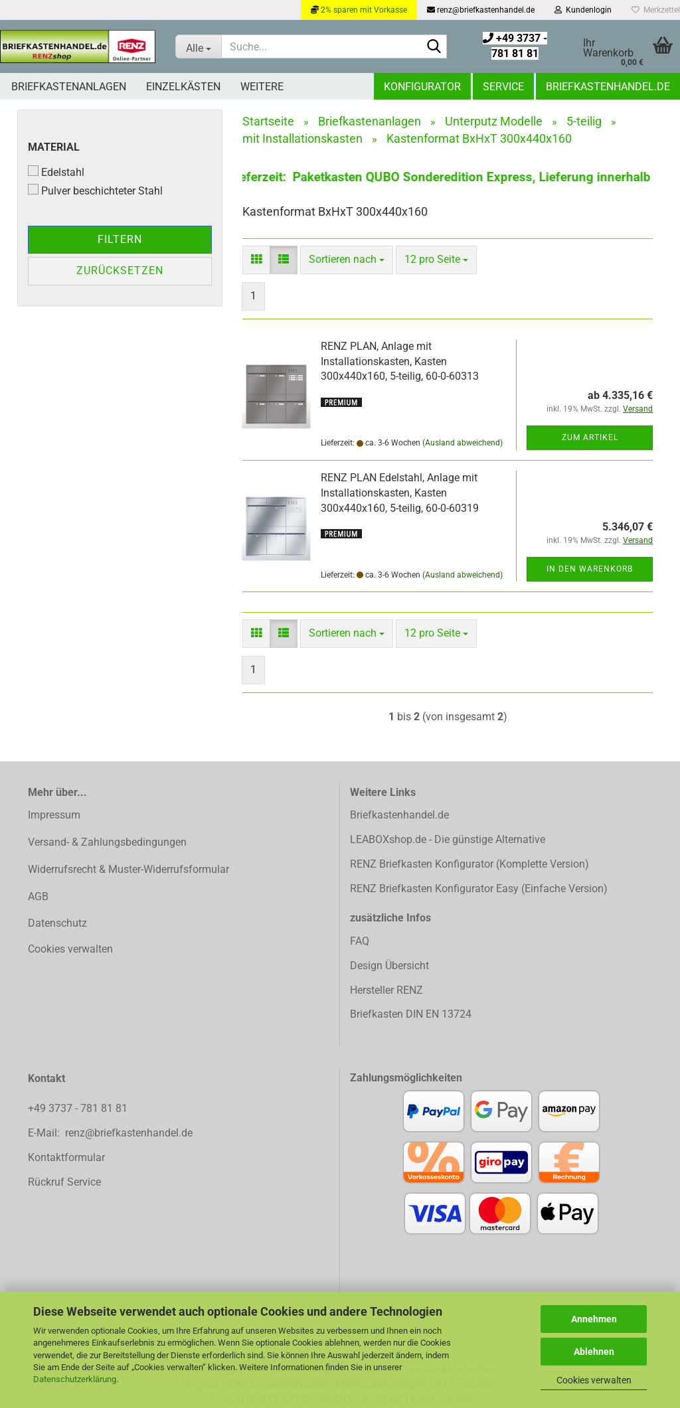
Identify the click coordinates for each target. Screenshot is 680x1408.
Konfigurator (422, 86)
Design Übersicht (389, 965)
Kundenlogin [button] (583, 10)
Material (54, 147)
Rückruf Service (64, 1182)
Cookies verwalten (594, 1380)
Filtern (120, 239)
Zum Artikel (590, 437)
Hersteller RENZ (386, 990)
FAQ (359, 941)
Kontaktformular (66, 1157)
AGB (38, 896)
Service (503, 86)
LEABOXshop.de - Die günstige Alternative (447, 839)
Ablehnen (594, 1351)
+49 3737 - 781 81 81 (79, 1108)
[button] (256, 260)
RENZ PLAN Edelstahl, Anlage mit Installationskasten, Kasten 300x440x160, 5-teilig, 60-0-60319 (400, 492)
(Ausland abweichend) (462, 442)
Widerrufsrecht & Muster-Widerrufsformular (128, 869)
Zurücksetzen (119, 270)
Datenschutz (57, 923)
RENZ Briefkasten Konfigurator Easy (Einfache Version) (479, 888)
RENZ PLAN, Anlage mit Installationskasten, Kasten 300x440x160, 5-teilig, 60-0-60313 (400, 361)
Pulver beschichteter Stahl (95, 190)
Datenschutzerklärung (74, 1379)
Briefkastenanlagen (68, 86)
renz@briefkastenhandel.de (481, 10)
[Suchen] (434, 47)
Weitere (262, 86)
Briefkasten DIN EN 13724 (410, 1014)
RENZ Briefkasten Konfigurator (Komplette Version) (469, 864)
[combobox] (346, 260)
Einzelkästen (183, 86)
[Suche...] (198, 46)
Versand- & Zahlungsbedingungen (107, 842)
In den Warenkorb (590, 569)
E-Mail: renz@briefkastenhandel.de (110, 1133)
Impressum (54, 815)
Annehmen (594, 1319)
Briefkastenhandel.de (608, 86)
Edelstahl (56, 172)
